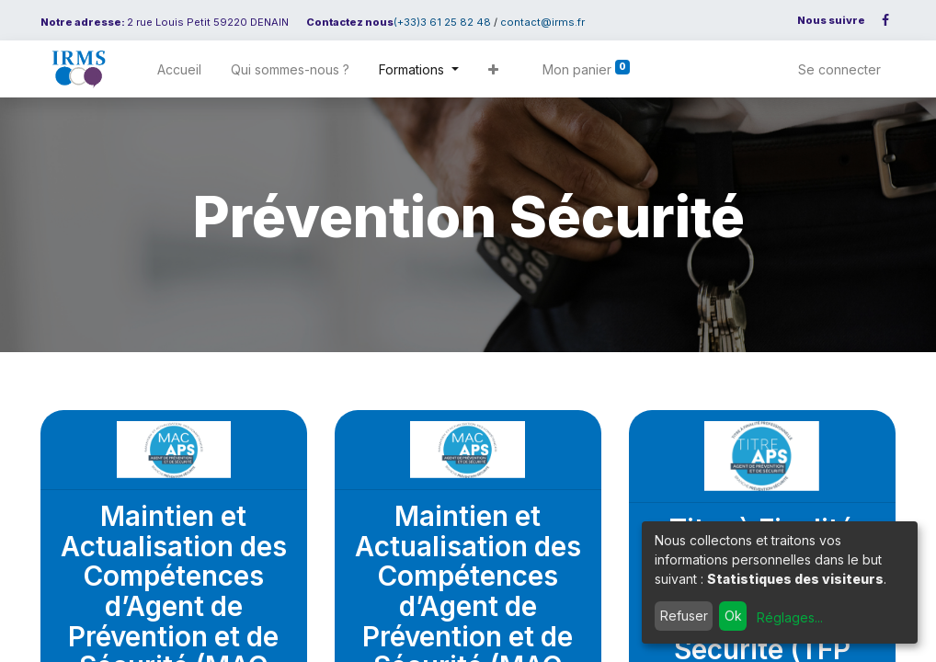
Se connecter (839, 69)
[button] (493, 69)
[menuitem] (179, 69)
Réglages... (790, 617)
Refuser (684, 615)
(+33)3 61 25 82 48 (442, 22)
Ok (733, 615)
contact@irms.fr (542, 22)
